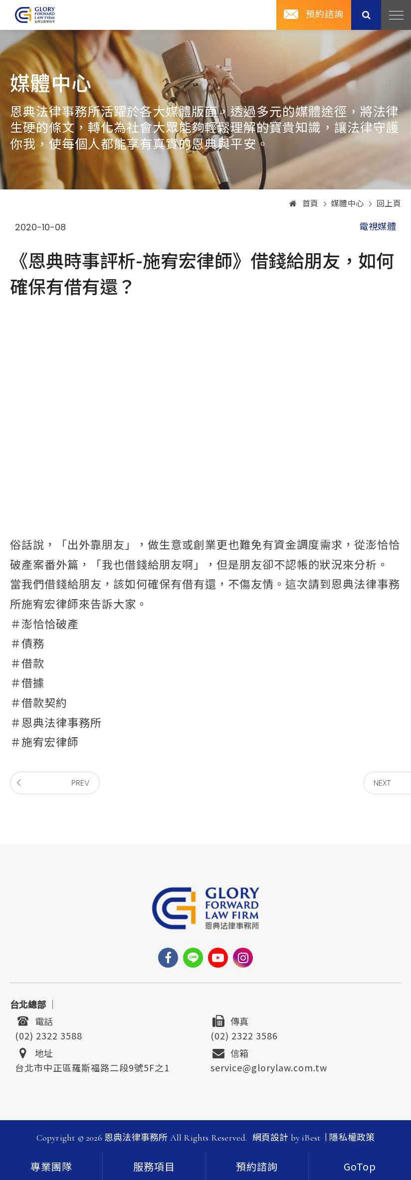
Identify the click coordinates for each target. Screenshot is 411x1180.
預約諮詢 (325, 14)
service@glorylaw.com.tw (268, 1066)
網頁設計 (270, 1137)
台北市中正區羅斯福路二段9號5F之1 (92, 1066)
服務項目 (154, 1168)
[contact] (257, 1166)
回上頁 (389, 204)
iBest (311, 1137)
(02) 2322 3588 (48, 1034)
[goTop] (360, 1166)
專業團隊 (51, 1168)
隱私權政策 (352, 1137)
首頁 (304, 204)
